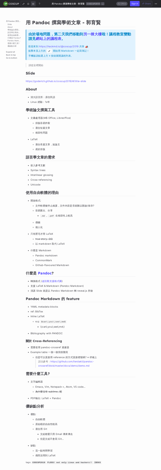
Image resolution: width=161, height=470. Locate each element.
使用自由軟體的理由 (16, 35)
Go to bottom (11, 58)
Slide (10, 24)
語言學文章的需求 (15, 32)
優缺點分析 (12, 46)
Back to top (11, 55)
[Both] (28, 4)
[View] (33, 4)
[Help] (39, 3)
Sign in (134, 3)
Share (146, 3)
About (10, 27)
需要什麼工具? (13, 43)
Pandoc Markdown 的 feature (16, 40)
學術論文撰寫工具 (15, 30)
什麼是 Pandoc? (14, 38)
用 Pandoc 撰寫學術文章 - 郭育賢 (15, 21)
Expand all (10, 52)
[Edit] (23, 4)
